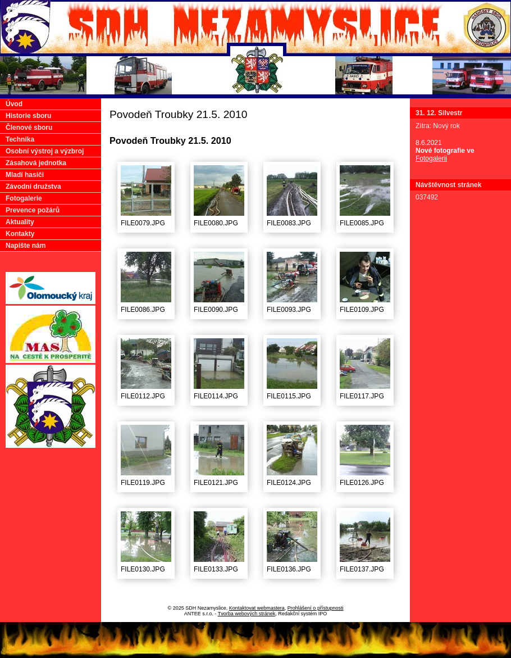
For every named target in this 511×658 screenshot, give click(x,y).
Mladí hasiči (25, 175)
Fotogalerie (24, 198)
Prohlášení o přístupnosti (316, 608)
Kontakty (20, 234)
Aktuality (20, 222)
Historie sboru (28, 116)
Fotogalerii (431, 158)
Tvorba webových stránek (247, 613)
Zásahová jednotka (36, 163)
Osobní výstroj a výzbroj (45, 151)
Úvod (14, 104)
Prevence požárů (33, 210)
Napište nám (25, 245)
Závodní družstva (33, 186)
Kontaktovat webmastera (257, 608)
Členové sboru (29, 127)
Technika (20, 139)
